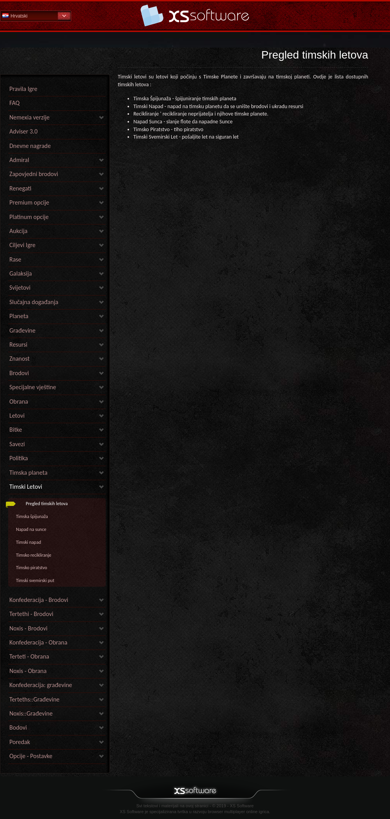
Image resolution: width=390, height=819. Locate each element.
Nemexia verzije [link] (29, 117)
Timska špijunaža (32, 516)
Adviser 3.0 (23, 131)
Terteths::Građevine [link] (34, 699)
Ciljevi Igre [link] (22, 245)
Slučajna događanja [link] (33, 302)
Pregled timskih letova (47, 503)
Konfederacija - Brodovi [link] (38, 600)
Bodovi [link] (18, 727)
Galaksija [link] (20, 273)
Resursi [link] (18, 344)
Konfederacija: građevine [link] (40, 685)
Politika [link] (18, 458)
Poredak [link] (19, 742)
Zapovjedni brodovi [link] (33, 174)
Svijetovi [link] (19, 287)
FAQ (14, 103)
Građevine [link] (22, 330)
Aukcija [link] (18, 231)
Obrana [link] (18, 401)
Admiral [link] (19, 160)
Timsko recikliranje (33, 555)
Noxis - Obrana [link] (27, 671)
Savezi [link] (17, 444)
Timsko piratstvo (31, 567)
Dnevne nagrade (30, 146)
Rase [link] (15, 259)
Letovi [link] (17, 415)
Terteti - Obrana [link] (29, 656)
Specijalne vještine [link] (32, 387)
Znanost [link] (19, 358)
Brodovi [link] (19, 373)
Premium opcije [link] (29, 202)
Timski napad (28, 542)
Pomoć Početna (195, 15)
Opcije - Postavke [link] (30, 756)
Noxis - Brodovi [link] (28, 628)
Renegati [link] (20, 188)
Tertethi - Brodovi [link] (31, 614)
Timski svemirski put (35, 580)
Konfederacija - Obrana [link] (38, 642)
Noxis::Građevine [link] (31, 713)
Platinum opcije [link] (29, 217)
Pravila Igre (23, 89)
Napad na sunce (31, 529)
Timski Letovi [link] (25, 486)
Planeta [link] (18, 316)
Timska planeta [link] (28, 472)
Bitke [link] (15, 429)
